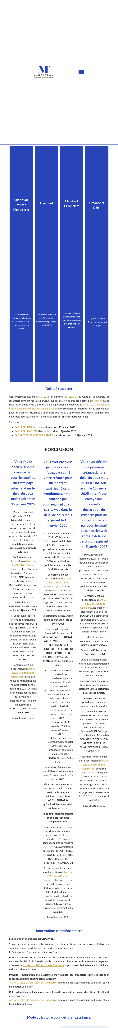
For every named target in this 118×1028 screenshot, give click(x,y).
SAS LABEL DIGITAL (26, 427)
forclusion (96, 400)
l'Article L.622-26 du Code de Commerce (23, 672)
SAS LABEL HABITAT (26, 431)
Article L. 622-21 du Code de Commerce (33, 982)
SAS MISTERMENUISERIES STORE (34, 435)
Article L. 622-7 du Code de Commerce (43, 965)
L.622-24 (45, 396)
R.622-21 (73, 396)
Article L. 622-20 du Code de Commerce (33, 999)
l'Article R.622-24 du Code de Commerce (22, 565)
